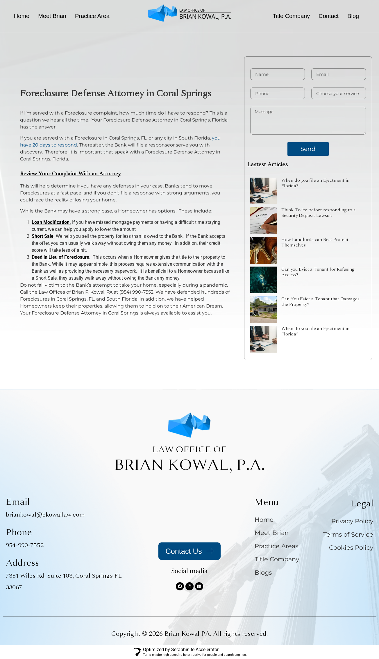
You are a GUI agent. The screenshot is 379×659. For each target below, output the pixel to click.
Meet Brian (52, 16)
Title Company (291, 16)
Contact (329, 16)
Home (21, 16)
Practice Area (92, 16)
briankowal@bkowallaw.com (45, 515)
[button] (94, 16)
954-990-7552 (25, 545)
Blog (353, 16)
